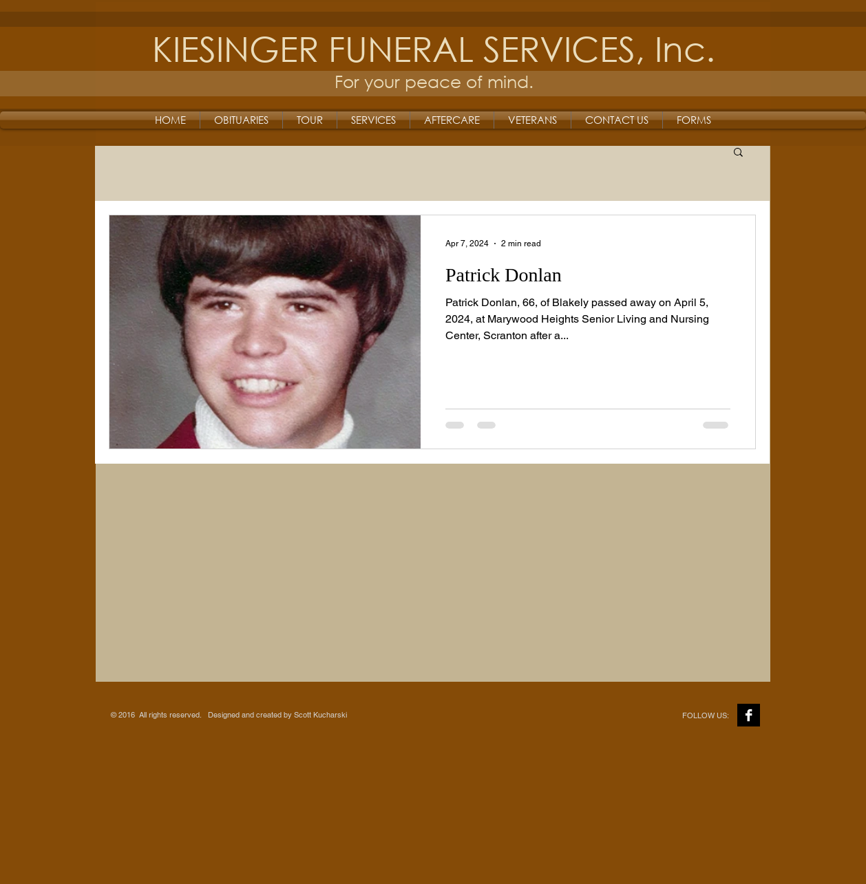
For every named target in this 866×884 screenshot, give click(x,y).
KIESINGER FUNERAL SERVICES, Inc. (433, 48)
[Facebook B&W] (748, 715)
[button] (738, 153)
